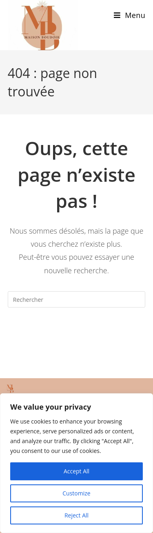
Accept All (76, 471)
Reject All (76, 515)
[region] (76, 463)
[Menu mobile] (129, 15)
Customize (76, 493)
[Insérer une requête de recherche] (77, 299)
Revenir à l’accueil (76, 332)
